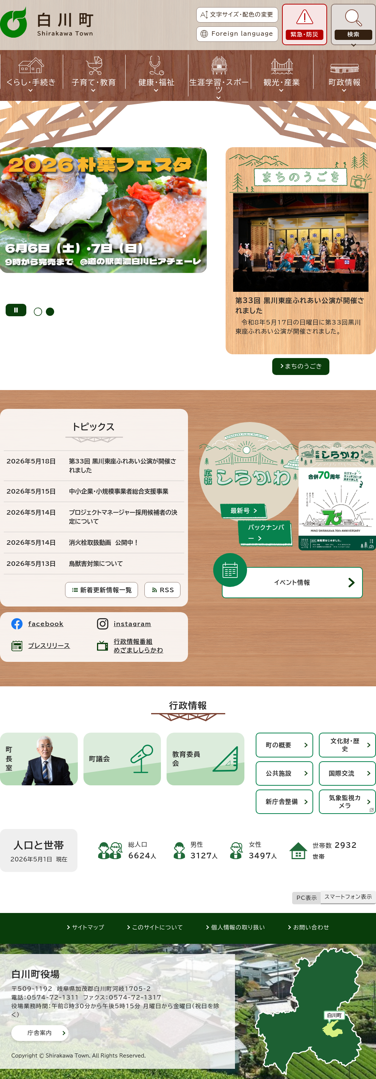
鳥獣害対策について (96, 564)
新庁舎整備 (282, 802)
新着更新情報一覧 (106, 590)
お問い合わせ (311, 927)
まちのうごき (303, 366)
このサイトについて (157, 927)
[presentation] (38, 310)
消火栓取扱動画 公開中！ (104, 543)
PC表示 (307, 898)
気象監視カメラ (351, 803)
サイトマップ (88, 927)
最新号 (240, 510)
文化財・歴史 (345, 745)
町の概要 (279, 745)
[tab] (38, 310)
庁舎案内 (39, 1033)
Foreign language (242, 34)
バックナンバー (266, 532)
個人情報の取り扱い (238, 927)
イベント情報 (292, 582)
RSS (167, 590)
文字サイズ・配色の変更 (241, 14)
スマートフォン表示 (348, 896)
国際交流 (342, 773)
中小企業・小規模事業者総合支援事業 (118, 491)
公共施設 (279, 773)
